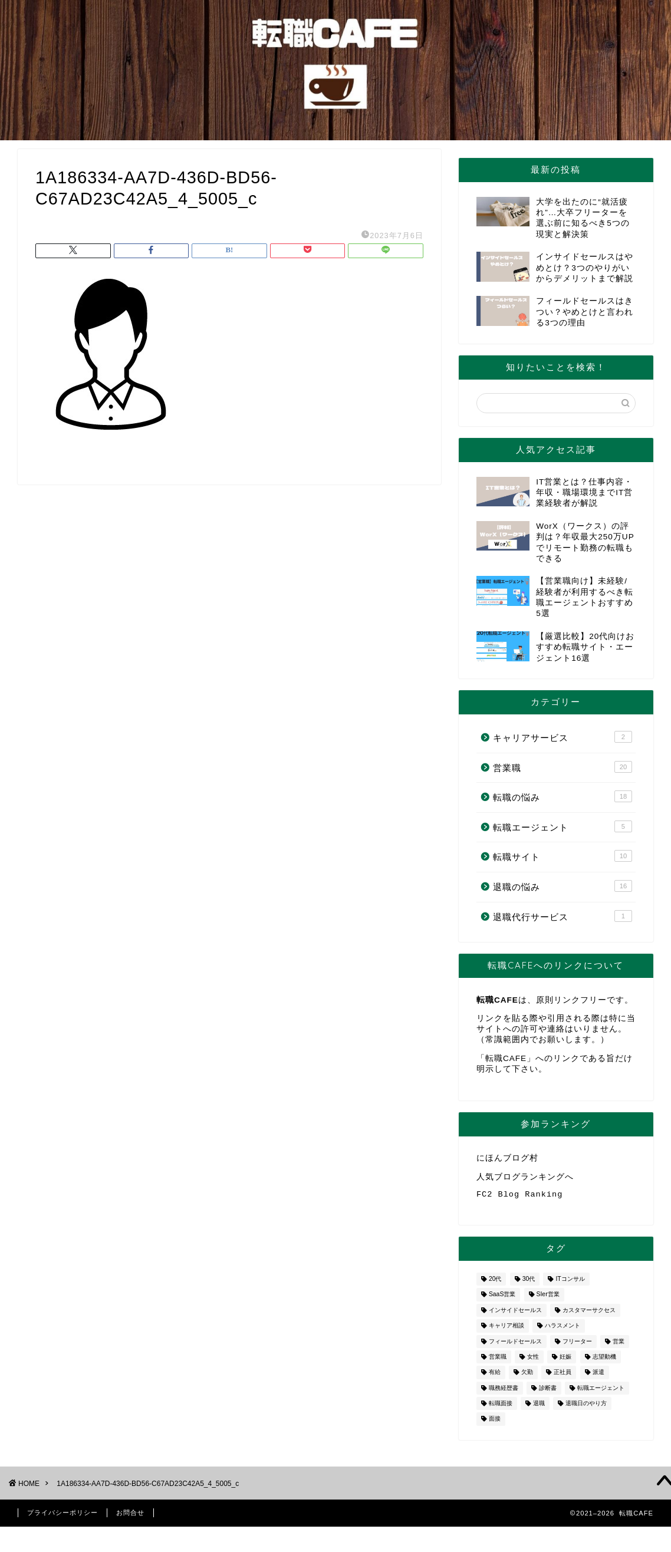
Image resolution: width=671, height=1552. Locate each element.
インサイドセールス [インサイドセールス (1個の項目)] (515, 1315)
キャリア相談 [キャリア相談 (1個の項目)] (506, 1330)
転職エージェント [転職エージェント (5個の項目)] (600, 1392)
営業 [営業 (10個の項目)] (618, 1346)
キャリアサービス (562, 737)
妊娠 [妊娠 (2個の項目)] (565, 1361)
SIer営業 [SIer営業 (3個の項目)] (548, 1299)
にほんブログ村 (507, 1158)
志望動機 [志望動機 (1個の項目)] (604, 1361)
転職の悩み (562, 796)
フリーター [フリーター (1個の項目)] (577, 1346)
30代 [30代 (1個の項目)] (528, 1283)
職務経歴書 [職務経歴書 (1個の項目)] (503, 1392)
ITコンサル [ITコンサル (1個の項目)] (569, 1283)
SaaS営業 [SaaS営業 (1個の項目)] (502, 1299)
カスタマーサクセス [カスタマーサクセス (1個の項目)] (589, 1315)
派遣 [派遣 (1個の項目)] (598, 1377)
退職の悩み (562, 886)
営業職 (562, 767)
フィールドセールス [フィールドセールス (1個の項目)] (515, 1346)
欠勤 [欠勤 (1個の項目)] (527, 1377)
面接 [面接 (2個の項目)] (495, 1424)
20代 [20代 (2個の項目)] (495, 1283)
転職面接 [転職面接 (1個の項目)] (500, 1408)
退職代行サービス (562, 916)
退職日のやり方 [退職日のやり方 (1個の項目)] (586, 1408)
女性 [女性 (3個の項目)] (533, 1361)
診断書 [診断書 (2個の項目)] (548, 1392)
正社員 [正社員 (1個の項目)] (562, 1377)
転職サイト (562, 856)
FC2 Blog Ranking (519, 1198)
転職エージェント (562, 826)
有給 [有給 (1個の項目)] (495, 1377)
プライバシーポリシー (62, 1517)
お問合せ (130, 1517)
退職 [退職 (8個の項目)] (539, 1408)
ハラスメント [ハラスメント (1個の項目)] (562, 1330)
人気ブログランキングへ (525, 1178)
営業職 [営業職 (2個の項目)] (497, 1361)
